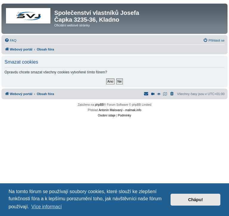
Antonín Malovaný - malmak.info (120, 110)
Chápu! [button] (195, 199)
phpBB (99, 104)
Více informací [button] (46, 206)
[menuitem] (10, 40)
